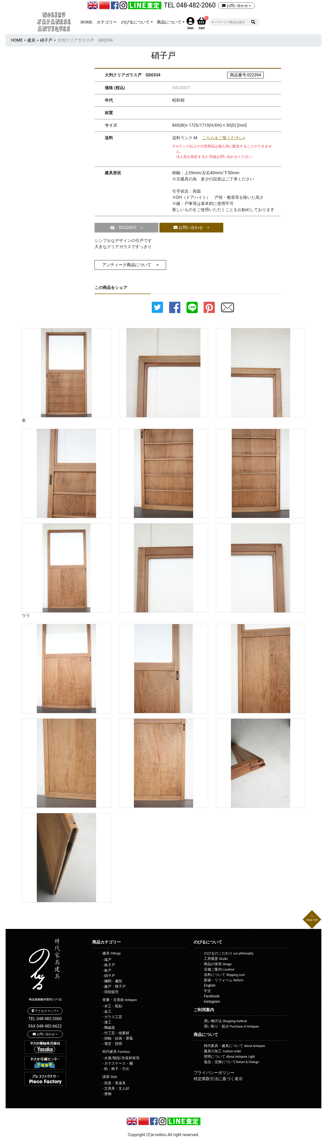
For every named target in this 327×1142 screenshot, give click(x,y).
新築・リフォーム (223, 980)
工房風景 (216, 959)
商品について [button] (169, 22)
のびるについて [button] (135, 22)
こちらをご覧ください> (223, 137)
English (209, 985)
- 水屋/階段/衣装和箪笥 (120, 1058)
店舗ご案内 (219, 969)
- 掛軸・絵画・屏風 (117, 1038)
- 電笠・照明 (112, 1044)
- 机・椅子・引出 (115, 1069)
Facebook (211, 996)
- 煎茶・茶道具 (114, 1083)
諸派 (109, 1077)
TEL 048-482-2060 (190, 5)
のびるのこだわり (228, 953)
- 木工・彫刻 (112, 1006)
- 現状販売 (110, 992)
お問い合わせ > (236, 6)
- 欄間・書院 (112, 981)
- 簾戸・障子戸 (114, 986)
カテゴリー (107, 22)
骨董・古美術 (119, 1000)
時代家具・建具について (234, 1046)
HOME (86, 22)
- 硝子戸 (108, 976)
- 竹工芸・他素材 (115, 1033)
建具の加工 (222, 1051)
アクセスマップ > (45, 1011)
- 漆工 (106, 1022)
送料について (224, 975)
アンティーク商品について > (130, 264)
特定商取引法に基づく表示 (218, 1078)
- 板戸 (106, 970)
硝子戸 (46, 40)
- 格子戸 (108, 965)
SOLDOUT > (126, 227)
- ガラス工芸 (112, 1017)
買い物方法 (225, 1021)
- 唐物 (106, 1094)
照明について (229, 1056)
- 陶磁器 (108, 1028)
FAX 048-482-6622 (45, 1026)
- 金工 (106, 1011)
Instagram (212, 1001)
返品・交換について (231, 1062)
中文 (207, 991)
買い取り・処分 (231, 1026)
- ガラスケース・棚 (117, 1063)
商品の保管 (217, 964)
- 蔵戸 (106, 960)
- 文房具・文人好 (115, 1088)
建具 (31, 40)
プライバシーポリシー (214, 1072)
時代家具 (116, 1052)
